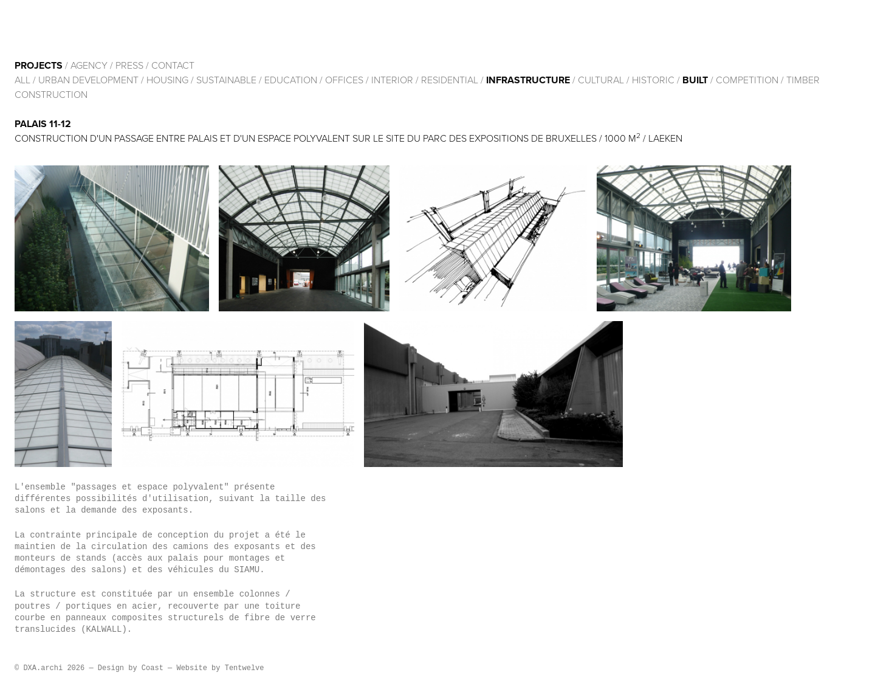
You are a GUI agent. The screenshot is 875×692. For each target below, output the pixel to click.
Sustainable (226, 80)
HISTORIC (653, 80)
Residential (449, 80)
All (22, 80)
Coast (152, 668)
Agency (89, 66)
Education (290, 80)
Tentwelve (244, 668)
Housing (167, 80)
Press (129, 66)
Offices (344, 80)
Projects (39, 66)
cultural (601, 80)
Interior (392, 80)
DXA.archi (95, 29)
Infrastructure (528, 80)
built (695, 80)
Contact (172, 66)
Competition (748, 80)
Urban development (88, 80)
